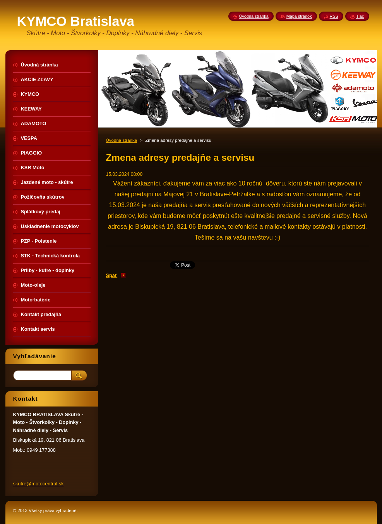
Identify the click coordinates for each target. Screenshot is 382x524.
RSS (334, 16)
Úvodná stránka (121, 140)
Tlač (360, 16)
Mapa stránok (299, 16)
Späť (112, 275)
